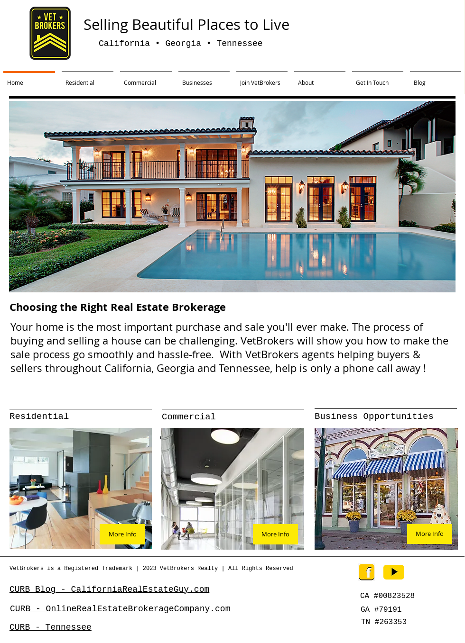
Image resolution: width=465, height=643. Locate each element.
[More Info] (122, 534)
